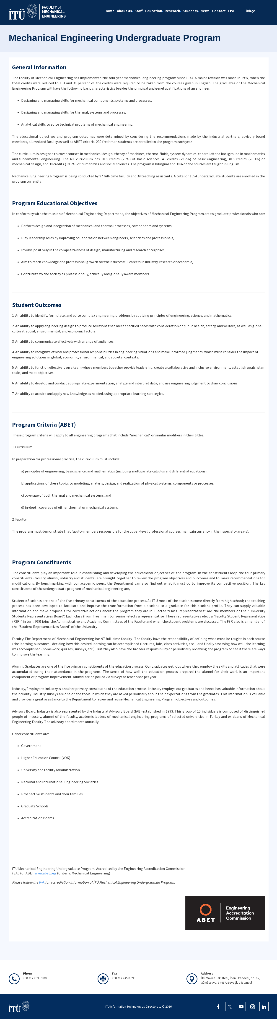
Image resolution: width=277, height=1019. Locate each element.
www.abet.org (45, 873)
